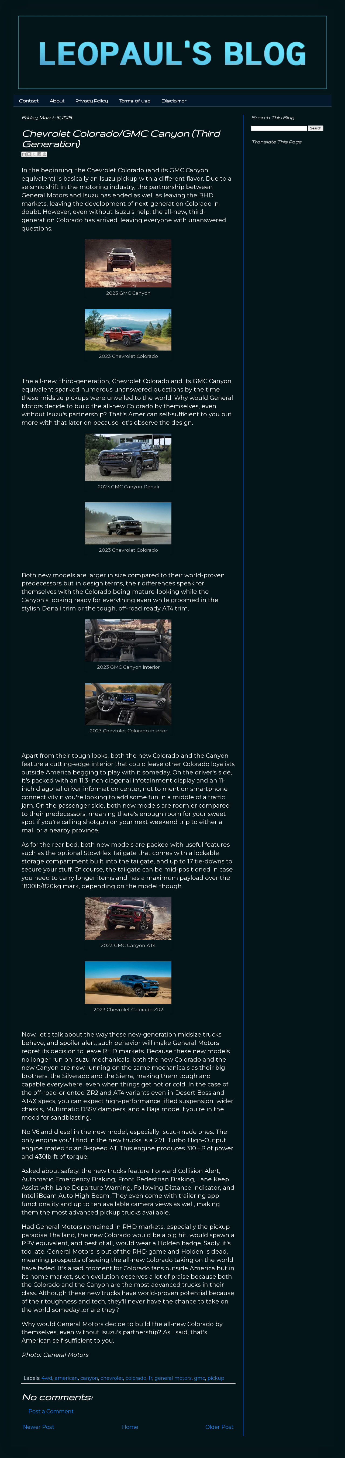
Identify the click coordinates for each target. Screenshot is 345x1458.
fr (150, 1378)
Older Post (219, 1427)
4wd (47, 1378)
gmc (199, 1378)
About (57, 100)
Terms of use (134, 100)
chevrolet (112, 1378)
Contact (29, 100)
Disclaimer (173, 100)
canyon (89, 1378)
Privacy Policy (91, 100)
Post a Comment (51, 1411)
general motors (173, 1378)
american (66, 1378)
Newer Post (38, 1427)
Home (130, 1427)
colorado (136, 1378)
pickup (216, 1378)
